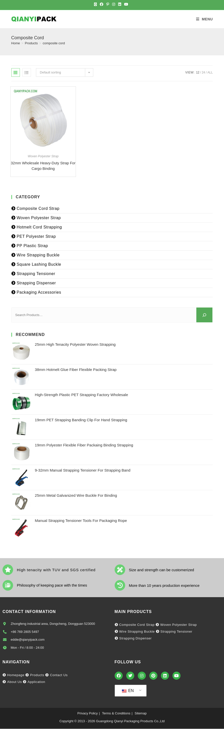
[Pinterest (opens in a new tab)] (108, 4)
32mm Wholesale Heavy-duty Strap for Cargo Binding (43, 166)
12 (197, 72)
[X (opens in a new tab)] (96, 4)
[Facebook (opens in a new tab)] (101, 4)
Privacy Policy (87, 714)
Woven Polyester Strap (43, 156)
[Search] (204, 315)
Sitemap (141, 714)
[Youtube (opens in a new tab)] (126, 4)
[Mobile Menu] (204, 19)
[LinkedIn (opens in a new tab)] (120, 4)
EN (128, 691)
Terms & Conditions (116, 714)
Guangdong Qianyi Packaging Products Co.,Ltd (130, 721)
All (210, 72)
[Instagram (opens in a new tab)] (114, 4)
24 (203, 72)
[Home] (15, 43)
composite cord (54, 43)
